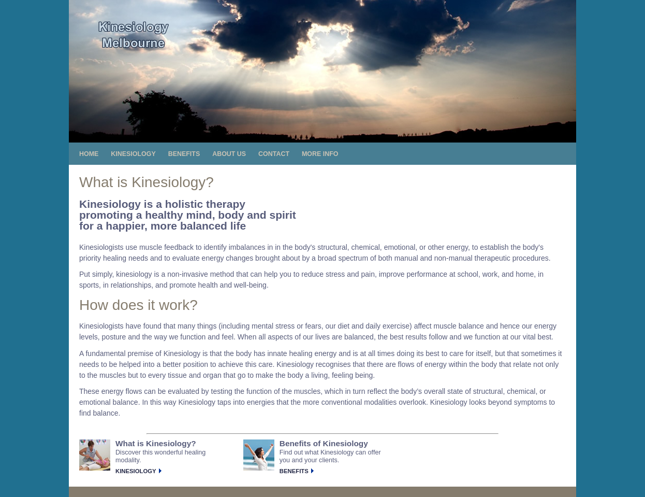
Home (88, 154)
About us (229, 154)
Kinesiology (135, 471)
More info (320, 154)
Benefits (294, 471)
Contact (273, 154)
